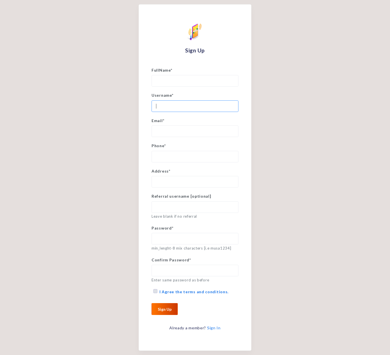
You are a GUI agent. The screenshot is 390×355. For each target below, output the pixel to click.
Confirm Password (171, 259)
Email (158, 120)
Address (161, 171)
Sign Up (165, 309)
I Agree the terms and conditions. (194, 291)
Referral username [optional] (181, 196)
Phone (159, 145)
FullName (162, 70)
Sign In (214, 327)
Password (162, 228)
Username (162, 95)
